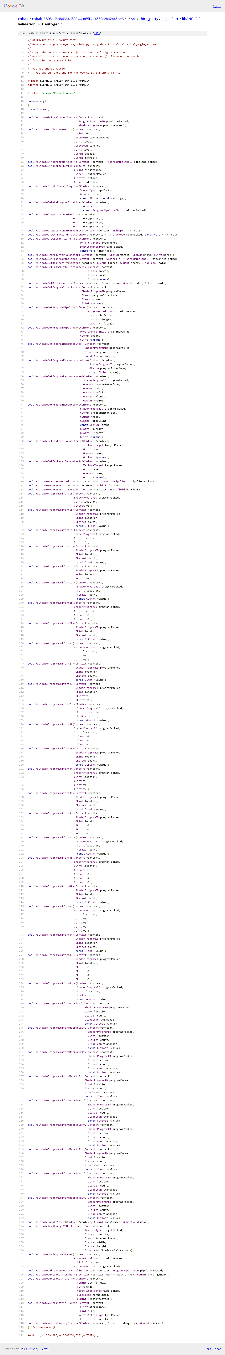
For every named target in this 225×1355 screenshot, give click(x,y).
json (218, 1349)
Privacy (33, 1349)
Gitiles (23, 1349)
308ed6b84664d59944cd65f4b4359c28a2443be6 (85, 18)
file (97, 33)
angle (165, 18)
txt (209, 1349)
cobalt (23, 18)
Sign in (217, 6)
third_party (148, 18)
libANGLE (189, 18)
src (133, 18)
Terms (44, 1349)
